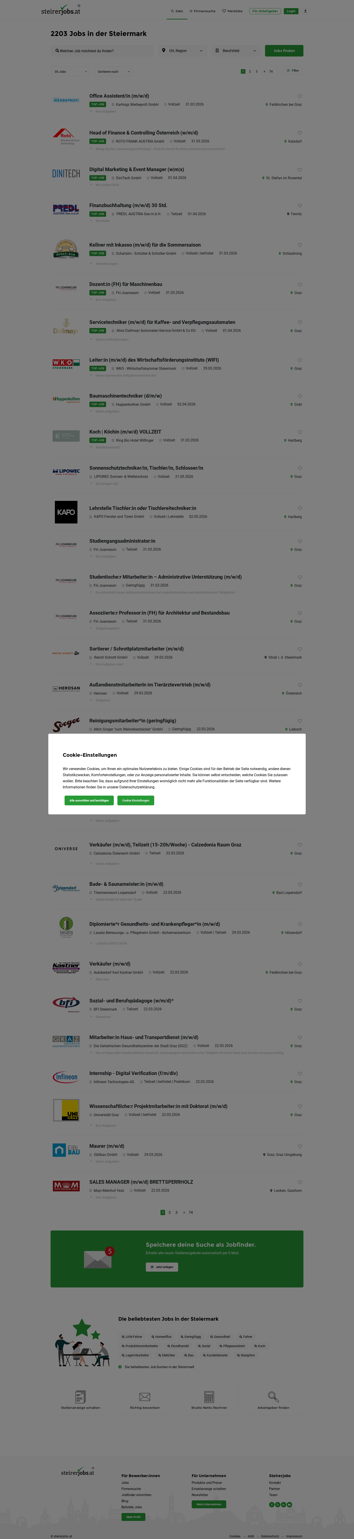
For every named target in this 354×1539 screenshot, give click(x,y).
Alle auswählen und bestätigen (89, 800)
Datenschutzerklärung (136, 787)
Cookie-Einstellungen (135, 800)
